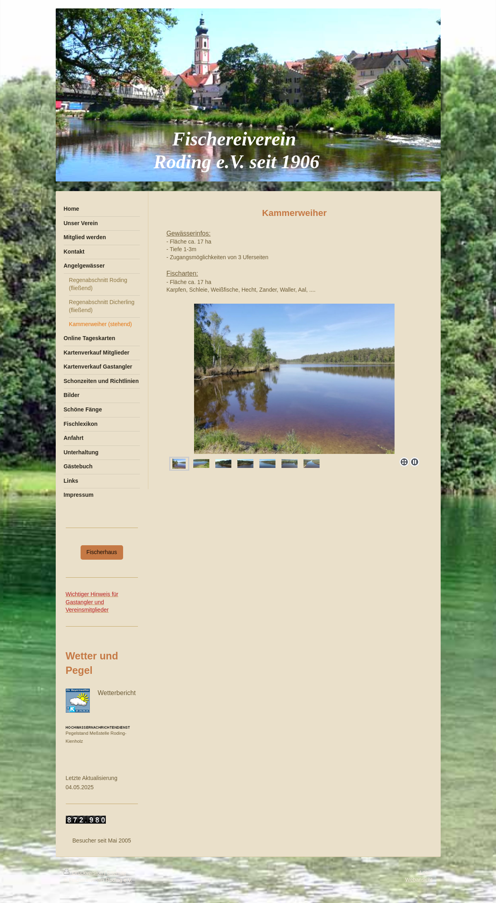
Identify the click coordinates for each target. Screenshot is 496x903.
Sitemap (116, 873)
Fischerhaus (102, 552)
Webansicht (419, 880)
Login (426, 872)
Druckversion (84, 873)
